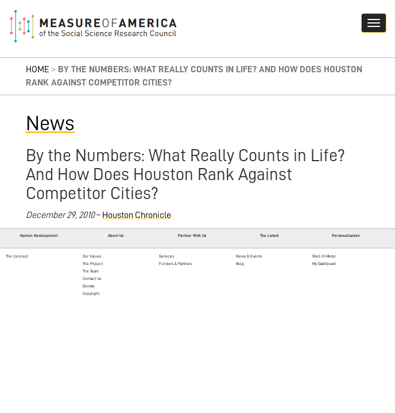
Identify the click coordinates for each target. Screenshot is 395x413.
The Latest (269, 235)
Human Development (38, 235)
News (50, 123)
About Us (115, 235)
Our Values (92, 256)
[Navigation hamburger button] (373, 23)
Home (37, 69)
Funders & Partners (175, 264)
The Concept (17, 256)
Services (166, 256)
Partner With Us (192, 235)
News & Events (249, 256)
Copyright (91, 293)
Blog (240, 264)
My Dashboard (324, 264)
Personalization (346, 235)
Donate (89, 286)
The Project (93, 264)
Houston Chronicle (136, 215)
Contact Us (92, 278)
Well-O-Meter (324, 256)
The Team (91, 271)
